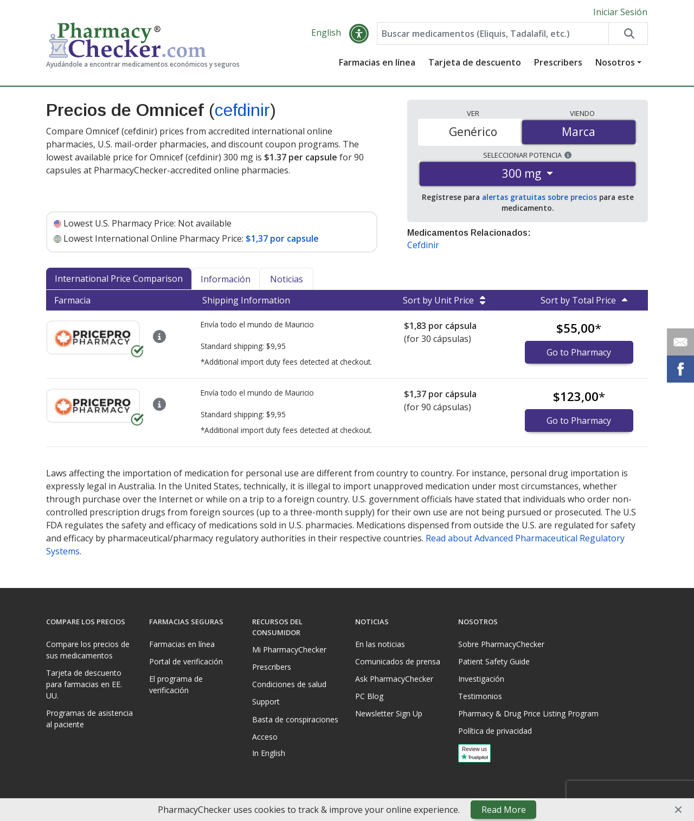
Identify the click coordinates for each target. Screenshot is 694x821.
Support (266, 701)
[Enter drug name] (492, 33)
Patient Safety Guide (494, 661)
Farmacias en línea (377, 62)
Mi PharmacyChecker (289, 649)
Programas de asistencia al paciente (89, 718)
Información (225, 279)
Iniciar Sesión (620, 12)
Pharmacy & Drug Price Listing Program (528, 713)
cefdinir (242, 110)
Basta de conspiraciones (295, 719)
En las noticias (380, 644)
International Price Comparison (119, 279)
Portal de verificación (186, 661)
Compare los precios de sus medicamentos (88, 650)
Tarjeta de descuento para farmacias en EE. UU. (84, 684)
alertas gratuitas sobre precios (539, 197)
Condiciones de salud (289, 684)
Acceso (265, 737)
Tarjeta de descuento (474, 62)
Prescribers (558, 62)
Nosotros (615, 62)
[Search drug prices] (627, 33)
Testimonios (480, 696)
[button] (359, 33)
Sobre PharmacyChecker (501, 644)
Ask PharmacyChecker (394, 679)
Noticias (286, 279)
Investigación (481, 679)
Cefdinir (423, 245)
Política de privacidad (495, 731)
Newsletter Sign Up (388, 713)
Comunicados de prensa (397, 661)
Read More (503, 810)
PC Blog (369, 696)
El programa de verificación (176, 684)
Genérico (473, 131)
